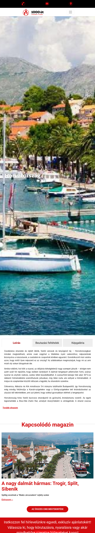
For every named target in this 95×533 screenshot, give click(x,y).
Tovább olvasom (10, 408)
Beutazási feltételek (47, 342)
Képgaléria (78, 342)
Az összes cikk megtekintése (47, 509)
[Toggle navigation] (70, 12)
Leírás (16, 342)
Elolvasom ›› (7, 499)
